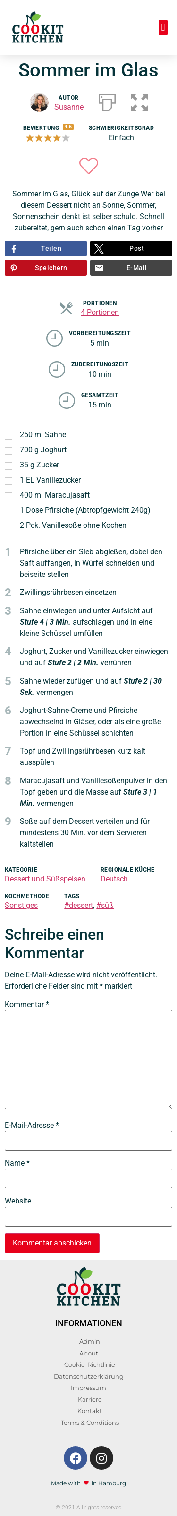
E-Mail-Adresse (32, 1125)
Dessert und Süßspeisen (45, 878)
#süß (105, 905)
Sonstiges (21, 905)
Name (17, 1163)
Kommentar (27, 1004)
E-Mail (136, 268)
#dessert (78, 905)
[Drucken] (107, 100)
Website (18, 1201)
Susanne (69, 106)
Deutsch (114, 878)
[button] (163, 27)
